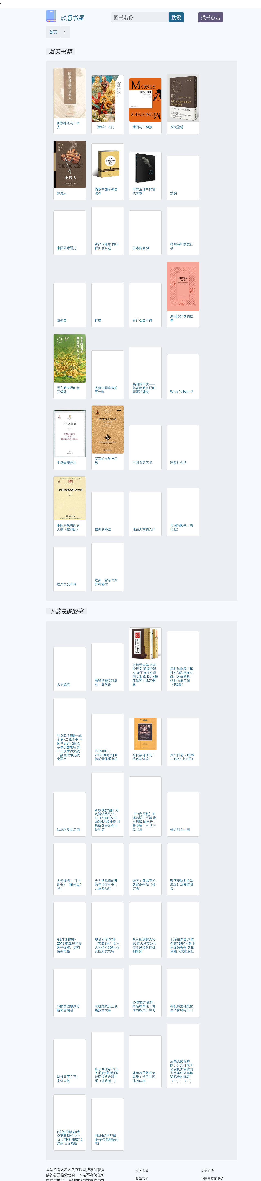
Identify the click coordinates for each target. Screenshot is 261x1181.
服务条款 (142, 1171)
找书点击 (210, 17)
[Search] (140, 17)
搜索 (176, 17)
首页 (53, 32)
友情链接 (207, 1171)
